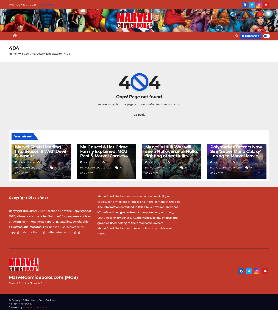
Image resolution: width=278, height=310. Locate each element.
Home (13, 53)
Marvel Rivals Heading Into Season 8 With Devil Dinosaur (40, 151)
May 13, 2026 (27, 162)
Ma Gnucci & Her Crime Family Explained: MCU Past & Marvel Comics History (104, 153)
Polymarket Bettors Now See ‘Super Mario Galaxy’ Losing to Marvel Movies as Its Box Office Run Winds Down (236, 155)
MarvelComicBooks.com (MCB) (43, 277)
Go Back (139, 114)
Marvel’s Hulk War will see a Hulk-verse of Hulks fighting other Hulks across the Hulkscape (171, 153)
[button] (236, 36)
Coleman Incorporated (35, 307)
